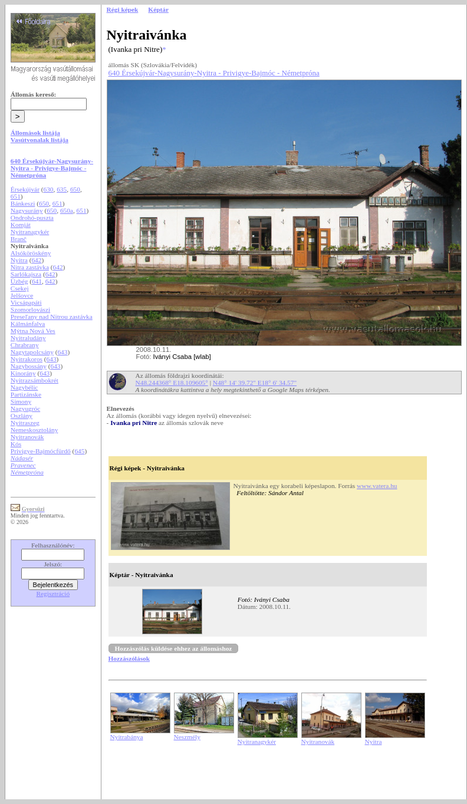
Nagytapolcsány (32, 351)
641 (37, 281)
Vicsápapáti (26, 302)
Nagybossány (29, 366)
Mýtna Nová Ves (33, 330)
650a (66, 210)
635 (62, 189)
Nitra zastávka (30, 267)
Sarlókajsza (26, 274)
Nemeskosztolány (34, 429)
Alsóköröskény (31, 252)
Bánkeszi (23, 203)
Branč (19, 238)
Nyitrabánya (126, 736)
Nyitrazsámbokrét (34, 380)
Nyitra (19, 259)
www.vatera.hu (377, 485)
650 (75, 189)
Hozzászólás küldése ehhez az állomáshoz (173, 648)
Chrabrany (25, 344)
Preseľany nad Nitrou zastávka (52, 316)
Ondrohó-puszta (32, 217)
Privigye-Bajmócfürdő (41, 450)
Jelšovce (22, 295)
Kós (16, 443)
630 (49, 189)
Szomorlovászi (30, 309)
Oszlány (21, 415)
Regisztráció (53, 593)
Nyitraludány (28, 337)
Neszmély (187, 736)
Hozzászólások (129, 658)
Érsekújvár (25, 189)
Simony (21, 401)
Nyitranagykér (30, 231)
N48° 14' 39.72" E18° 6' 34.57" (255, 382)
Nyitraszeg (25, 422)
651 (16, 196)
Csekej (20, 288)
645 (79, 450)
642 (36, 259)
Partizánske (26, 394)
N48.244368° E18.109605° (172, 382)
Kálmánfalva (28, 323)
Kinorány (23, 373)
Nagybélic (24, 387)
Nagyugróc (25, 408)
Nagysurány (27, 210)
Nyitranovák (27, 436)
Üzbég (19, 281)
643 (62, 351)
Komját (21, 224)
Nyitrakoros (26, 359)
